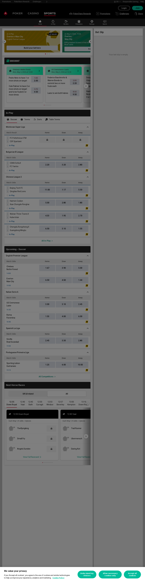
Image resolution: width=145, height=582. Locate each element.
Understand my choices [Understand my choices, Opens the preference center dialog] (87, 574)
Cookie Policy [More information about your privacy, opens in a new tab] (58, 578)
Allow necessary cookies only (110, 574)
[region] (72, 574)
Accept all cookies (132, 574)
